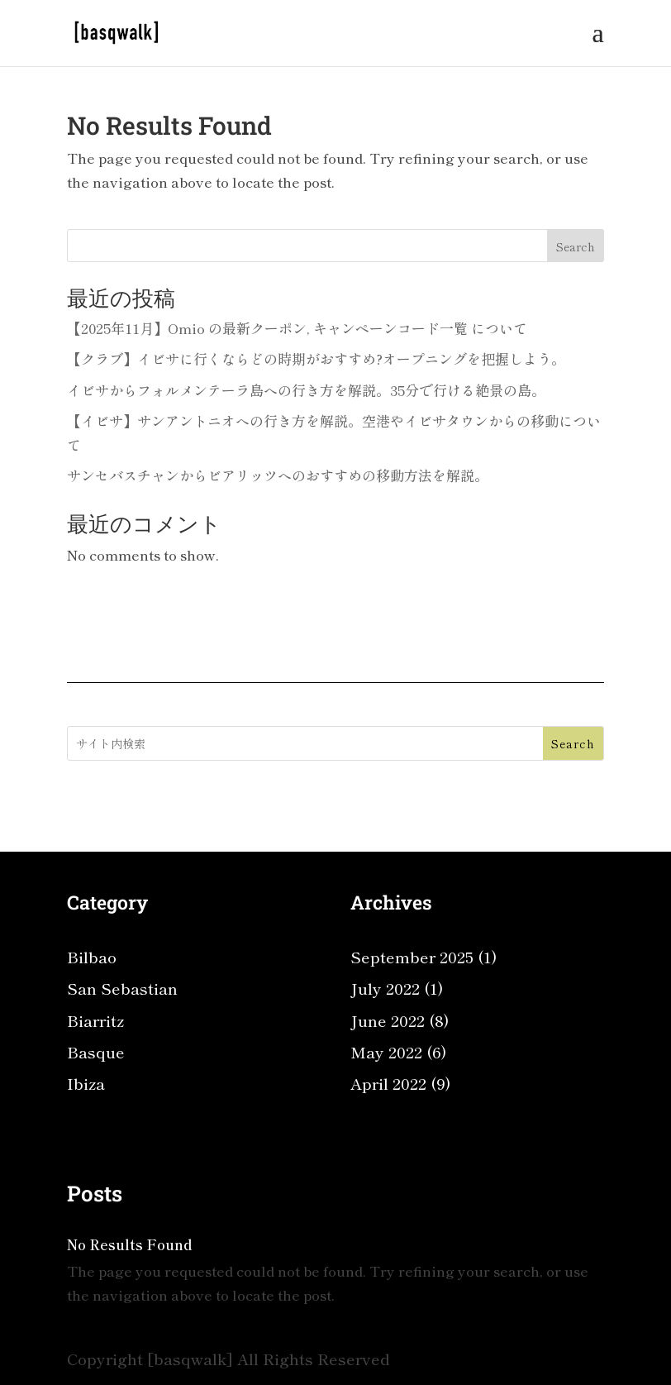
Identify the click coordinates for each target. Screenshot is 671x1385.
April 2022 (388, 1083)
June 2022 (387, 1020)
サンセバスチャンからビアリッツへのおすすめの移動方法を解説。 (277, 475)
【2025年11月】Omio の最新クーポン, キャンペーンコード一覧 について (297, 328)
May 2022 (386, 1051)
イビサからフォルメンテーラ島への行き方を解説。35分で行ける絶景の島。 (306, 390)
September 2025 (412, 956)
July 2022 (385, 988)
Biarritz (95, 1020)
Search (575, 246)
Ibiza (86, 1083)
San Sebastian (122, 988)
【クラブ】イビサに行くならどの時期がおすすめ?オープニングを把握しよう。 (316, 358)
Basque (96, 1051)
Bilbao (92, 956)
